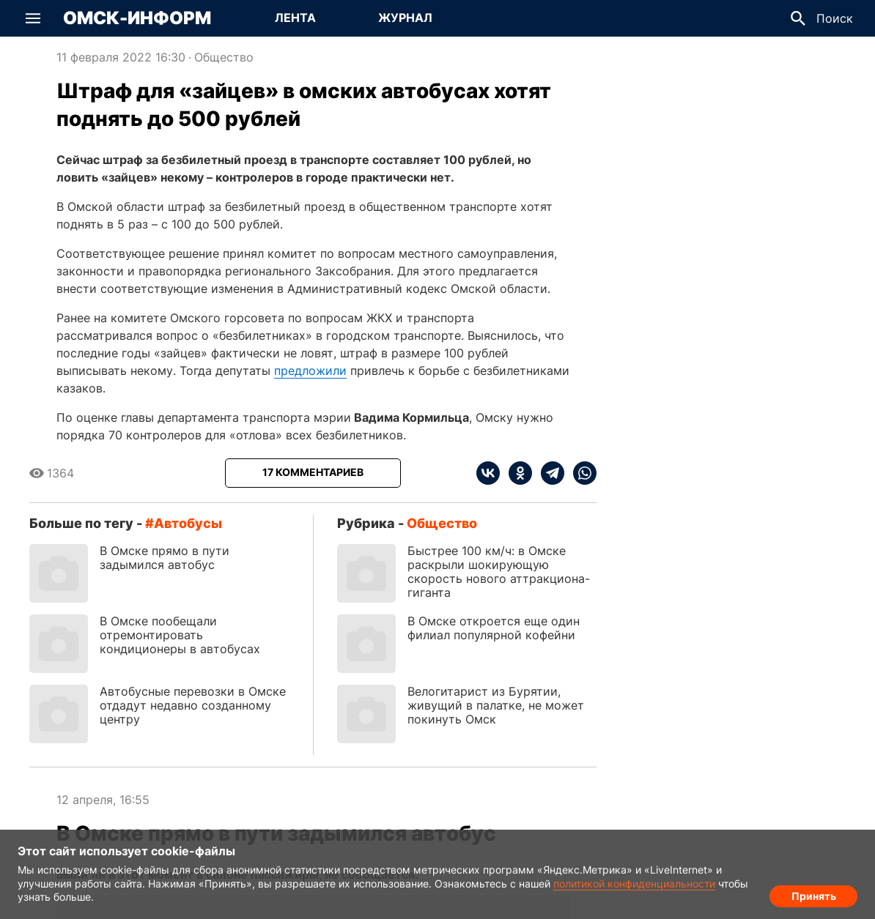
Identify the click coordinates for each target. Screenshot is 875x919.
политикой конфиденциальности (634, 883)
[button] (33, 18)
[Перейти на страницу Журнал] (405, 18)
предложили (310, 370)
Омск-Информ (137, 18)
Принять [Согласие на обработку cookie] (813, 894)
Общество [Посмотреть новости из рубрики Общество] (224, 57)
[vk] (488, 473)
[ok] (516, 473)
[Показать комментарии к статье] (313, 473)
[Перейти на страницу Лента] (295, 18)
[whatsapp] (580, 473)
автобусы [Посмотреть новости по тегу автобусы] (188, 523)
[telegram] (548, 473)
